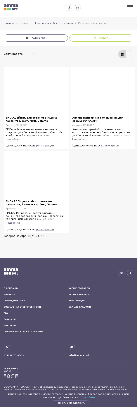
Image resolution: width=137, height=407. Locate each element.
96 (47, 236)
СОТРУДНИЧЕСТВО (14, 301)
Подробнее (88, 397)
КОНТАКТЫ (10, 325)
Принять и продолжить (70, 402)
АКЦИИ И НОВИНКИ (79, 294)
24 (37, 236)
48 (42, 236)
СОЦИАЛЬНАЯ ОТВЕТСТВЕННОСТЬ (23, 307)
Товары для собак (46, 23)
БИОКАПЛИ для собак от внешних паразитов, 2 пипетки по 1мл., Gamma (31, 203)
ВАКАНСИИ (9, 319)
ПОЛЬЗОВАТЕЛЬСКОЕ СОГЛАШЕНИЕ (23, 332)
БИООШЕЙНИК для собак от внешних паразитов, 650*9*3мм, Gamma (31, 119)
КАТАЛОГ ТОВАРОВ (79, 288)
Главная (9, 23)
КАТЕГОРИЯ (38, 38)
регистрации (45, 145)
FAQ (6, 313)
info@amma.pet (79, 355)
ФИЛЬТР (103, 38)
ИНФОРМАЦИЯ (77, 301)
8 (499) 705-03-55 (14, 355)
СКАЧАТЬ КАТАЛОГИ (80, 307)
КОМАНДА (9, 294)
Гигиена (68, 23)
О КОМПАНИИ (11, 288)
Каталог (24, 23)
